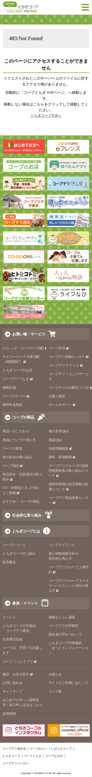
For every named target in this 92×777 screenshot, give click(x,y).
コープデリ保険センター (69, 357)
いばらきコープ (61, 748)
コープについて (14, 545)
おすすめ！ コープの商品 (21, 501)
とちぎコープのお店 (17, 370)
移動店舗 (9, 387)
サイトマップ (12, 691)
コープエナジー (16, 396)
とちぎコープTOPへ (46, 116)
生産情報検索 (61, 448)
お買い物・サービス (28, 334)
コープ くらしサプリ (19, 661)
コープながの (54, 756)
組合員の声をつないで (65, 634)
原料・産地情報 (62, 457)
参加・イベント (25, 603)
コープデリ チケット (66, 365)
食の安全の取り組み (17, 457)
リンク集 (55, 691)
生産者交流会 (12, 639)
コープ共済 (59, 348)
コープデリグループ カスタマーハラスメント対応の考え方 (69, 585)
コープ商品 (12, 466)
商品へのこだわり (15, 431)
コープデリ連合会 (14, 748)
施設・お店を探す (17, 674)
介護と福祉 (57, 396)
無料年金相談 (12, 405)
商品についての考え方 (19, 440)
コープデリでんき (17, 379)
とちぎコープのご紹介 (19, 553)
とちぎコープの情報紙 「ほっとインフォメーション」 (68, 648)
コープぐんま (32, 756)
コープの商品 (23, 417)
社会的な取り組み (27, 515)
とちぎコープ (11, 756)
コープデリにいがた (15, 763)
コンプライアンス (62, 545)
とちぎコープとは (26, 531)
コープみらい (38, 748)
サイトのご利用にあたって (68, 683)
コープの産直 (12, 448)
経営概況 (9, 562)
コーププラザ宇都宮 (64, 626)
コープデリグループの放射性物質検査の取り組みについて (68, 470)
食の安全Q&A (59, 431)
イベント (9, 617)
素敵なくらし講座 (62, 617)
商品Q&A (56, 440)
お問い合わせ (12, 683)
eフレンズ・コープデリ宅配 (25, 348)
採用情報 (9, 714)
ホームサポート (62, 405)
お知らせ (55, 674)
